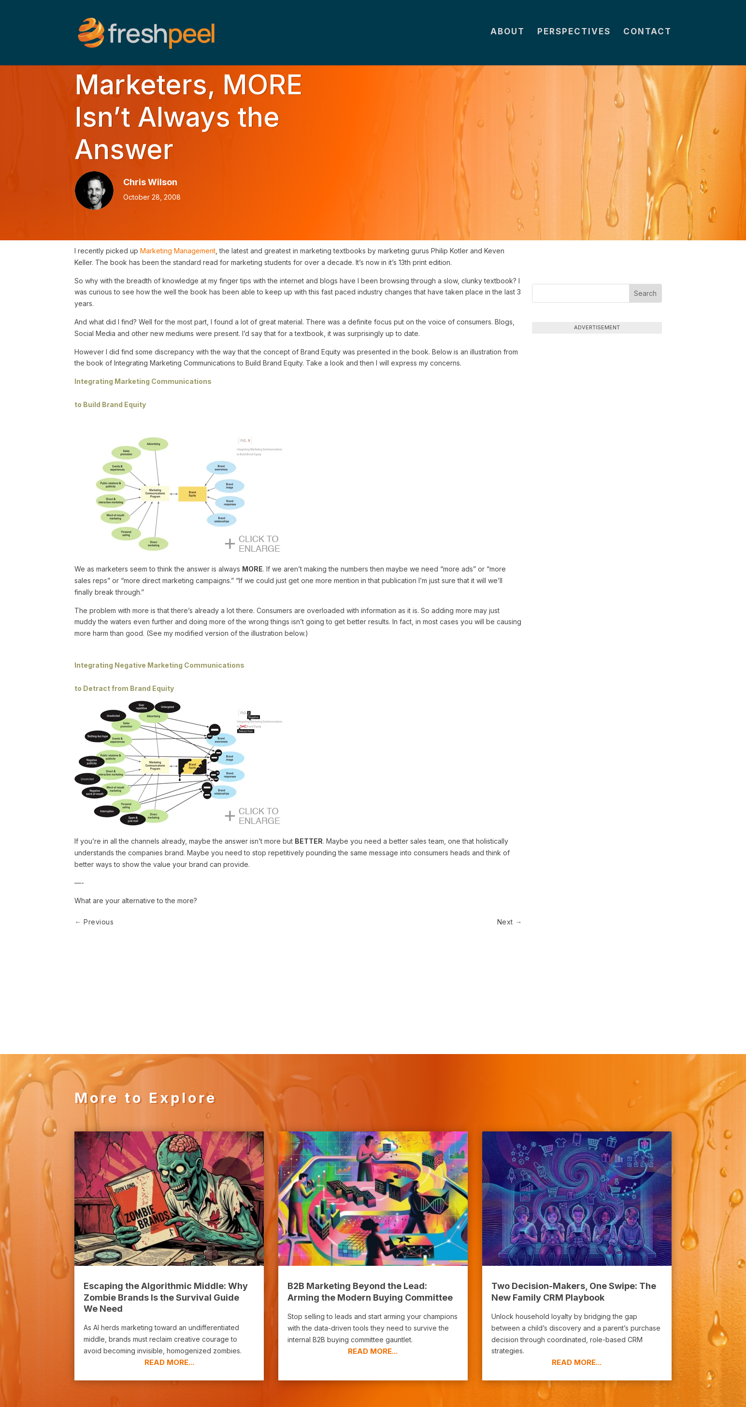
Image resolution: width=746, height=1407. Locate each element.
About (507, 34)
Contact (647, 34)
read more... (169, 1310)
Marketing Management (177, 251)
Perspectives (574, 34)
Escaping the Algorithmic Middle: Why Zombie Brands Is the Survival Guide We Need (166, 1246)
